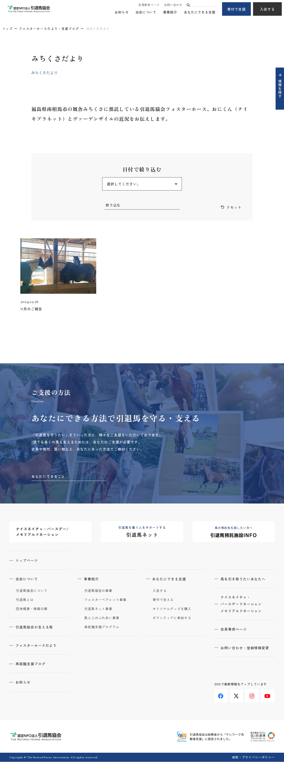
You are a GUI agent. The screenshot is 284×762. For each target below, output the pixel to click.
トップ (7, 28)
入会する (267, 9)
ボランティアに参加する (172, 618)
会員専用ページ (148, 5)
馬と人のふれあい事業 (101, 618)
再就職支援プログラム (101, 627)
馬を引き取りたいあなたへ (243, 579)
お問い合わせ (173, 5)
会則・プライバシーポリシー (253, 757)
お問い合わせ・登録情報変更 (245, 648)
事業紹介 (170, 12)
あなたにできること (48, 476)
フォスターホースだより (36, 645)
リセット (234, 207)
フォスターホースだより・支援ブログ (49, 28)
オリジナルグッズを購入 (172, 609)
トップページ (27, 561)
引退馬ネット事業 (98, 609)
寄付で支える (163, 600)
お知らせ (122, 12)
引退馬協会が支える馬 (35, 627)
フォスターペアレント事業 (105, 600)
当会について (145, 12)
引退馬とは (25, 600)
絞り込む (113, 205)
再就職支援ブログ (31, 664)
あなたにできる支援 (199, 12)
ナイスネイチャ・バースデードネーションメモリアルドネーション (241, 604)
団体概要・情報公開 (32, 609)
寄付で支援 (236, 9)
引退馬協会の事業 (98, 591)
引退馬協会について (32, 591)
